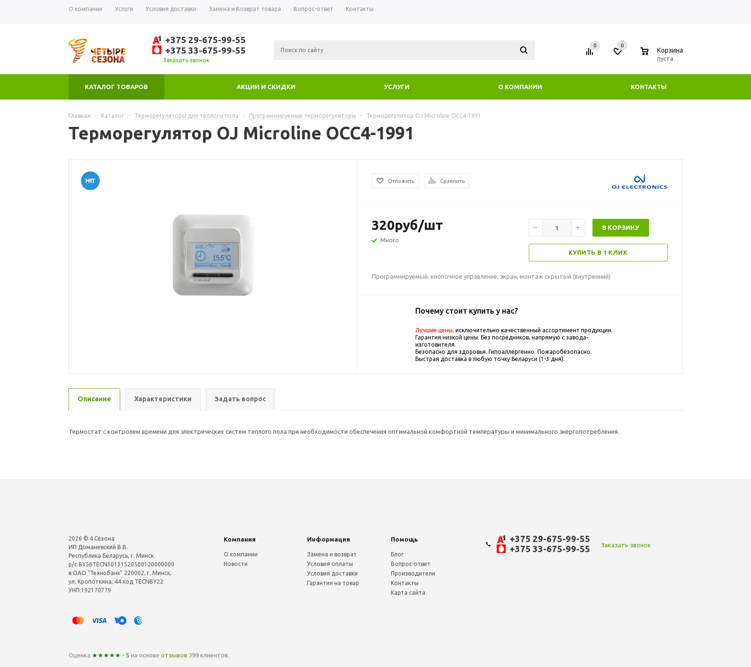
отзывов (174, 655)
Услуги (397, 86)
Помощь (404, 539)
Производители (413, 573)
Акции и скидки (266, 86)
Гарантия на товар (333, 583)
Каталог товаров (116, 86)
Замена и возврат (332, 554)
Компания (240, 539)
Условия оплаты (330, 564)
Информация (328, 539)
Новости (236, 564)
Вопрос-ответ (411, 564)
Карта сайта (408, 592)
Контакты (649, 86)
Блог (397, 554)
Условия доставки (332, 573)
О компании (520, 86)
